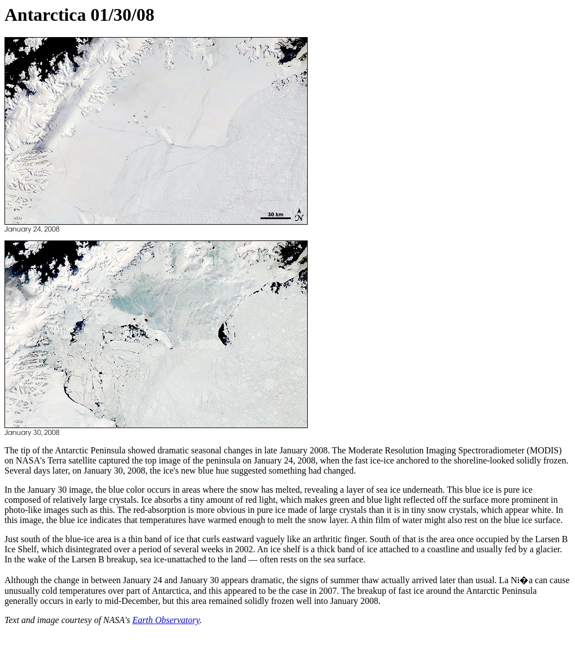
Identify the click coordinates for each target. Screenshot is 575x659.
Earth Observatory (166, 620)
